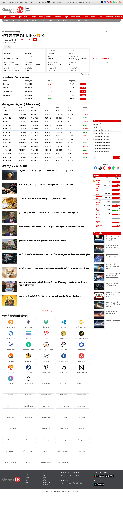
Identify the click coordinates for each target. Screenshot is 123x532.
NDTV (4, 2)
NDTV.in (45, 484)
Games (53, 2)
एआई (23, 16)
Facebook (62, 483)
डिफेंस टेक (58, 17)
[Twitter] (100, 168)
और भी (117, 175)
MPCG (76, 2)
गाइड (66, 17)
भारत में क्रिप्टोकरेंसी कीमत (14, 316)
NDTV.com (46, 482)
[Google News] (118, 168)
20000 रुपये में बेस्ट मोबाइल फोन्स (101, 139)
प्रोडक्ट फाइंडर (75, 17)
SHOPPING (59, 2)
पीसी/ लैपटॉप (35, 20)
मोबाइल (6, 20)
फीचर (41, 17)
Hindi (70, 475)
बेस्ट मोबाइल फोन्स (97, 127)
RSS (26, 473)
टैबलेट (13, 20)
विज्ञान (57, 20)
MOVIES (21, 2)
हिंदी (17, 2)
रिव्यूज (34, 17)
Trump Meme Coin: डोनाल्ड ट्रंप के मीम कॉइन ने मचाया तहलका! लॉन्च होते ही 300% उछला (51, 227)
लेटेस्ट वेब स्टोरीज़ (98, 233)
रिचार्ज (93, 17)
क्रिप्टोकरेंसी (109, 17)
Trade (83, 84)
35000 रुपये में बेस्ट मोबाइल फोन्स (101, 148)
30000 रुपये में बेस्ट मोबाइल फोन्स (101, 145)
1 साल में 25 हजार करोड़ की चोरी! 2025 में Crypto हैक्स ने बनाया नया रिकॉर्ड (46, 185)
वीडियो (48, 17)
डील (101, 17)
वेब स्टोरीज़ (86, 20)
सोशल (71, 20)
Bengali (77, 475)
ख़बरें (26, 475)
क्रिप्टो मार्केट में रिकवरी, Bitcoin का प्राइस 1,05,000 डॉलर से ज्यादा (42, 199)
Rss (81, 483)
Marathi (81, 2)
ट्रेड (35, 39)
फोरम (86, 17)
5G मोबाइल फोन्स (97, 124)
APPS (64, 2)
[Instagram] (109, 168)
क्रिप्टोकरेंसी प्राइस (9, 32)
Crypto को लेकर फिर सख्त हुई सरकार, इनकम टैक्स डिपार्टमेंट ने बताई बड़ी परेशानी (47, 171)
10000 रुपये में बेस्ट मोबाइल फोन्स (101, 130)
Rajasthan (70, 2)
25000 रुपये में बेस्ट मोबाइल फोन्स (101, 142)
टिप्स (43, 20)
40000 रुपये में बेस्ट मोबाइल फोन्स (101, 151)
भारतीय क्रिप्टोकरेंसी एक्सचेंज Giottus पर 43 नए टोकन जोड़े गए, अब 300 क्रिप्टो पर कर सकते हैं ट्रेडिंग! (54, 255)
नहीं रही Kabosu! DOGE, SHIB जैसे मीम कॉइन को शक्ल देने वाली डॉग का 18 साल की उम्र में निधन (54, 269)
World (9, 2)
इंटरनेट (64, 20)
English (63, 475)
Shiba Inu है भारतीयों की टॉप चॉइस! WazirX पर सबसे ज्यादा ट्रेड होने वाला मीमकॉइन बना (50, 296)
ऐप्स (19, 20)
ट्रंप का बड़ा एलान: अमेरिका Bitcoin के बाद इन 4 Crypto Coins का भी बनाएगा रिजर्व (49, 213)
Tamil (85, 475)
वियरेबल (78, 20)
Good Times (88, 2)
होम (5, 17)
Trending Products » (101, 58)
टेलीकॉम (50, 20)
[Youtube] (104, 168)
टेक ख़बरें (12, 17)
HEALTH (44, 2)
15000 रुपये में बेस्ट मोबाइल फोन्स (101, 136)
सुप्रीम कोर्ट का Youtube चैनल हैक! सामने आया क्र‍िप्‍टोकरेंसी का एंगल (43, 241)
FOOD (32, 2)
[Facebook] (95, 168)
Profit (14, 2)
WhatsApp (77, 483)
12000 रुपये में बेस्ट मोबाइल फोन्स (101, 133)
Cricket (27, 2)
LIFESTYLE (38, 2)
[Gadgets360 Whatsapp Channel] (113, 168)
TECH (48, 2)
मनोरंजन (26, 20)
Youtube (70, 483)
